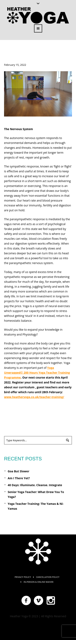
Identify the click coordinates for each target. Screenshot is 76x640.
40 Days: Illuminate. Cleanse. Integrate (35, 485)
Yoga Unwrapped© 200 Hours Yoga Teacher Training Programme (37, 372)
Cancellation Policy (47, 577)
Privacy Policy (23, 577)
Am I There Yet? (19, 478)
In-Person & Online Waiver (38, 582)
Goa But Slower (18, 471)
